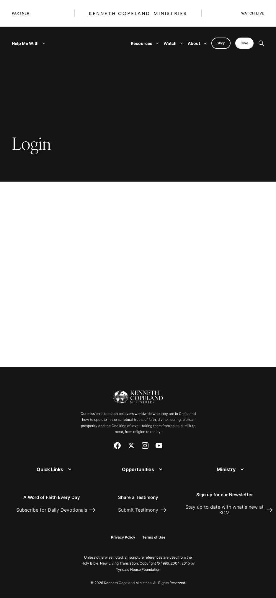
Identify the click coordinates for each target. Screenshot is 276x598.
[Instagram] (145, 445)
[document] (138, 277)
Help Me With (28, 43)
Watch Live (252, 13)
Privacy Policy (123, 537)
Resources (145, 43)
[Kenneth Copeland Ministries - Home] (138, 393)
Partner (20, 13)
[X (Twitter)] (131, 445)
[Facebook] (117, 445)
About (197, 43)
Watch (173, 43)
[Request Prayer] (247, 353)
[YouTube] (159, 445)
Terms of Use (153, 537)
